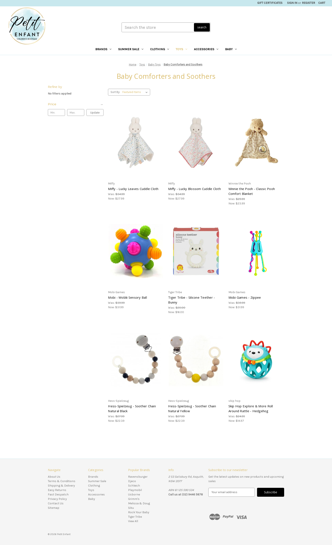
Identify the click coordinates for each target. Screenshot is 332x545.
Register (308, 3)
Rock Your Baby (138, 512)
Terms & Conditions (61, 481)
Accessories (206, 49)
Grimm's (134, 499)
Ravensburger (138, 476)
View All (133, 521)
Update (95, 112)
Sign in (292, 3)
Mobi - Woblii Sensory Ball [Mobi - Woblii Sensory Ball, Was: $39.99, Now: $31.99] (127, 297)
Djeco (132, 481)
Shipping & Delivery (61, 485)
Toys (181, 49)
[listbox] (136, 92)
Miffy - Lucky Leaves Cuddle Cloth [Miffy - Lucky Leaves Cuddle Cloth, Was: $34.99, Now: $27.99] (133, 189)
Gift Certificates (269, 3)
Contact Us (56, 503)
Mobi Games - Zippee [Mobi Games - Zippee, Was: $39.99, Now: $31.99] (244, 297)
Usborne (134, 494)
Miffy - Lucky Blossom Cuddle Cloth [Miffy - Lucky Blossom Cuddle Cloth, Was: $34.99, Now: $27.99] (194, 189)
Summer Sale (130, 49)
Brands (103, 49)
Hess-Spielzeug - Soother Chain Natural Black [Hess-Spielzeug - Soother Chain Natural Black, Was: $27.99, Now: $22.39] (132, 408)
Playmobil (135, 490)
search (201, 27)
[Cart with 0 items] (322, 3)
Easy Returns (57, 490)
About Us (54, 476)
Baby (231, 49)
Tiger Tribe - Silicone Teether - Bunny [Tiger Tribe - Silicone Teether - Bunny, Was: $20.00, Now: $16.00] (191, 299)
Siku (131, 508)
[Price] (76, 104)
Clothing (159, 49)
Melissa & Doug (139, 503)
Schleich (134, 485)
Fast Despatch (58, 494)
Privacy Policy (57, 499)
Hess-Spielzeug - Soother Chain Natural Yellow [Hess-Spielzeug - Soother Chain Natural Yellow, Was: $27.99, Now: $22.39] (192, 408)
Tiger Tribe (135, 517)
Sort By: (115, 92)
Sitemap (53, 508)
